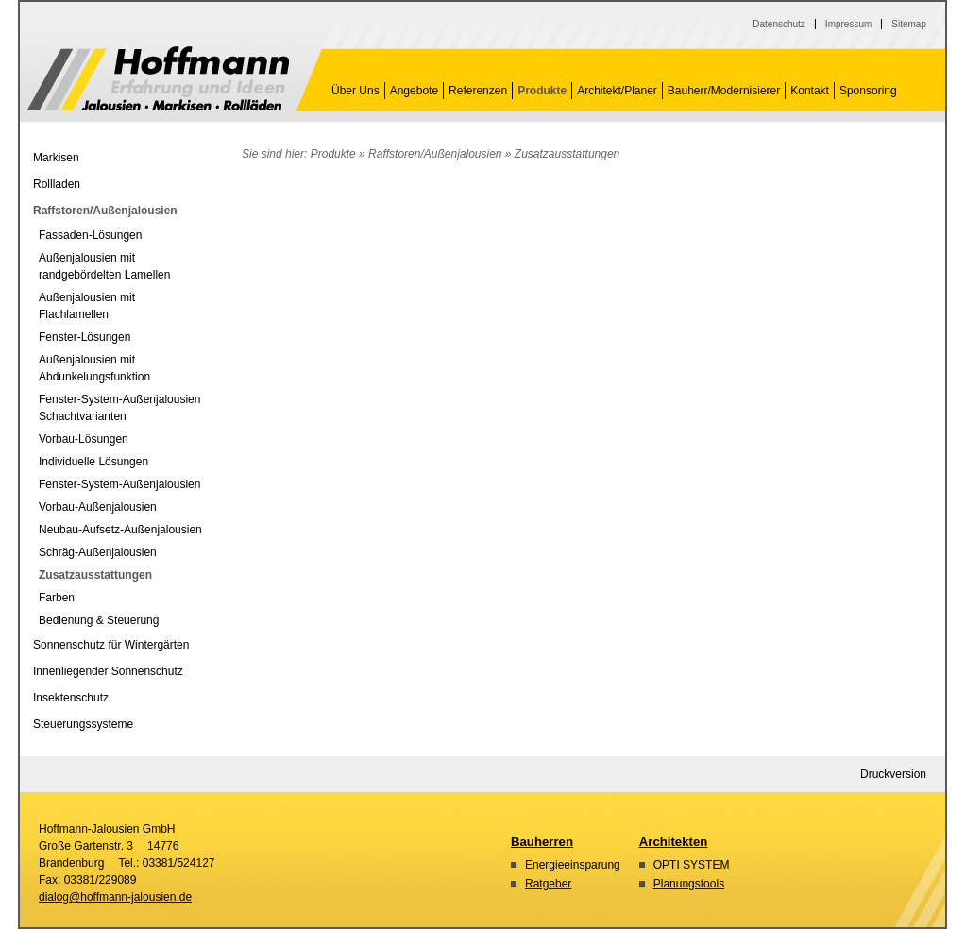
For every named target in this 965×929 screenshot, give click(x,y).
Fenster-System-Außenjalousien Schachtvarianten (119, 408)
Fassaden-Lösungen (90, 235)
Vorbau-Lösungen (83, 439)
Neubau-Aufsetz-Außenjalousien (120, 529)
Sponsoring (868, 90)
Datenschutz (779, 24)
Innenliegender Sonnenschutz (108, 671)
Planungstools (688, 883)
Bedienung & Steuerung (99, 620)
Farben (57, 597)
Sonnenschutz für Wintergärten (111, 644)
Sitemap (908, 24)
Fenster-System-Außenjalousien (119, 484)
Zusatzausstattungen (158, 78)
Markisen (56, 157)
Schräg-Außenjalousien (98, 552)
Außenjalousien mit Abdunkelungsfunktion (94, 368)
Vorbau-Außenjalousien (98, 507)
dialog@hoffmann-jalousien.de (115, 897)
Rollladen (56, 184)
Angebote (414, 90)
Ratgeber (548, 883)
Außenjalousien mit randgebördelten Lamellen (104, 266)
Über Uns (355, 90)
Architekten (673, 842)
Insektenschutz (71, 697)
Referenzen (478, 90)
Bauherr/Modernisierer (724, 90)
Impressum (848, 24)
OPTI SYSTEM (691, 864)
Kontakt (809, 90)
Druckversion (893, 774)
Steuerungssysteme (83, 724)
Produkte (542, 90)
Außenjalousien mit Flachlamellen (87, 306)
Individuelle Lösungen (93, 461)
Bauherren (542, 842)
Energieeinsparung (572, 864)
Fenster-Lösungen (84, 337)
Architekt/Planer (617, 90)
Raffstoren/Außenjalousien (434, 153)
